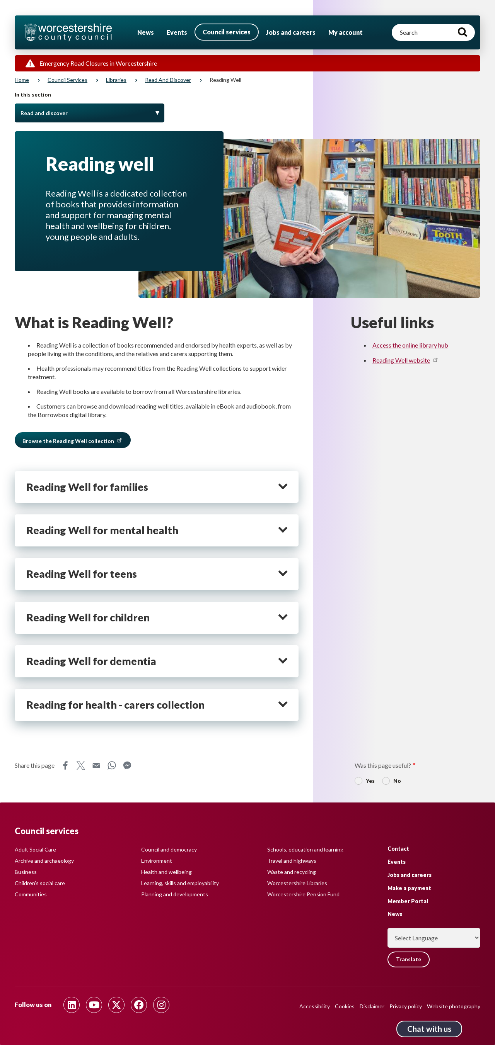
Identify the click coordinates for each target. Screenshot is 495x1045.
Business (26, 872)
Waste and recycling (291, 872)
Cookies (345, 1006)
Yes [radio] (370, 780)
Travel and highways (291, 860)
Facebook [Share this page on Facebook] (65, 765)
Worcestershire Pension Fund (303, 894)
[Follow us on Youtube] (94, 1005)
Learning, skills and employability (180, 883)
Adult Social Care (35, 849)
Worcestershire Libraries (297, 883)
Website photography (453, 1006)
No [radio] (397, 780)
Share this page (35, 765)
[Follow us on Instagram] (161, 1005)
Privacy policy (405, 1006)
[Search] (433, 32)
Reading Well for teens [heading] (81, 574)
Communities (31, 894)
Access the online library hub (410, 345)
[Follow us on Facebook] (139, 1005)
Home (22, 79)
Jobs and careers (291, 32)
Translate (408, 959)
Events (177, 32)
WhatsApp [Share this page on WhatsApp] (112, 765)
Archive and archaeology (44, 860)
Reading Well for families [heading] (87, 487)
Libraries (116, 79)
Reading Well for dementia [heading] (91, 661)
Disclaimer (372, 1006)
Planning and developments (174, 894)
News (145, 32)
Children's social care (40, 883)
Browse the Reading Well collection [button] (72, 440)
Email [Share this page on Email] (96, 765)
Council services (227, 32)
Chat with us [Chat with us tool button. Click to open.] (429, 1028)
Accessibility (314, 1006)
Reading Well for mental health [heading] (102, 530)
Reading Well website (405, 360)
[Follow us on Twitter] (116, 1005)
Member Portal (407, 900)
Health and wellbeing (166, 872)
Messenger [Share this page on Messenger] (127, 765)
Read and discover (168, 79)
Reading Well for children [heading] (88, 617)
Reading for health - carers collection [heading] (115, 705)
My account (345, 32)
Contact (398, 848)
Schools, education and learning (305, 849)
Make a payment (409, 888)
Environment (156, 860)
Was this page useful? (383, 765)
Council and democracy (169, 849)
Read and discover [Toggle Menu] (44, 113)
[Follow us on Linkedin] (71, 1005)
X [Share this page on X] (81, 765)
